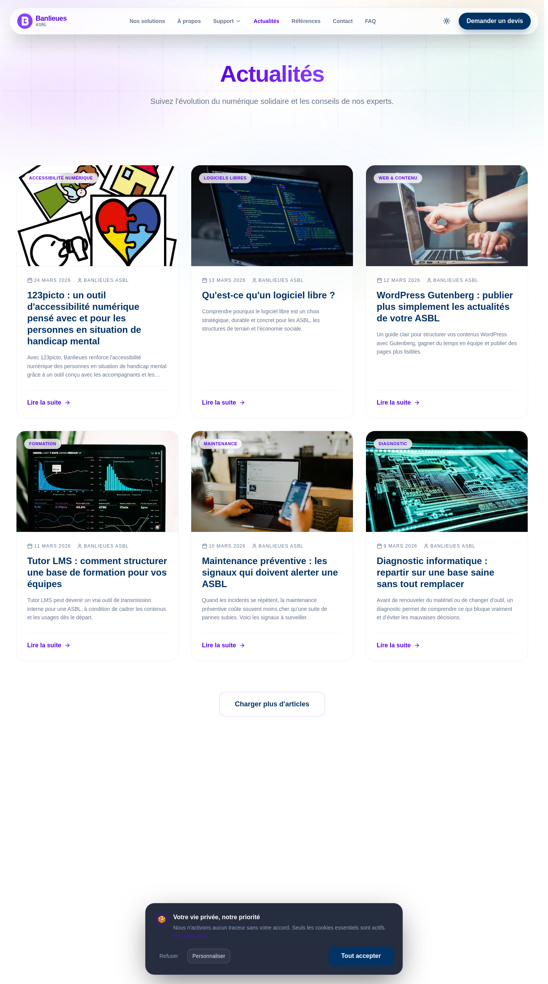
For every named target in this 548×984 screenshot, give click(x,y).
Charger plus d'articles (272, 704)
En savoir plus (190, 936)
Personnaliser (208, 956)
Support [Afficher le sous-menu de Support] (227, 21)
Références (306, 21)
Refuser (168, 956)
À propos (189, 21)
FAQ (370, 21)
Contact (343, 21)
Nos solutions (147, 21)
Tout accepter (361, 956)
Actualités (266, 21)
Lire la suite (49, 402)
